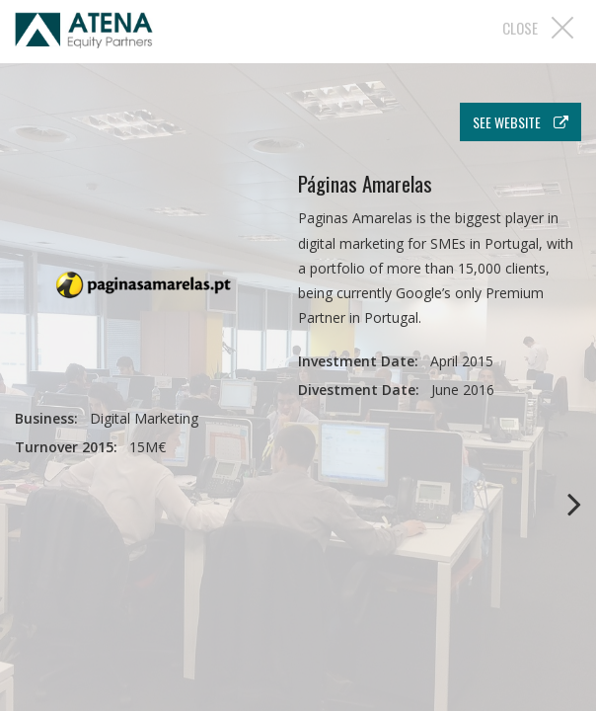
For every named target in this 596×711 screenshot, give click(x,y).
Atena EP (84, 33)
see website (520, 122)
